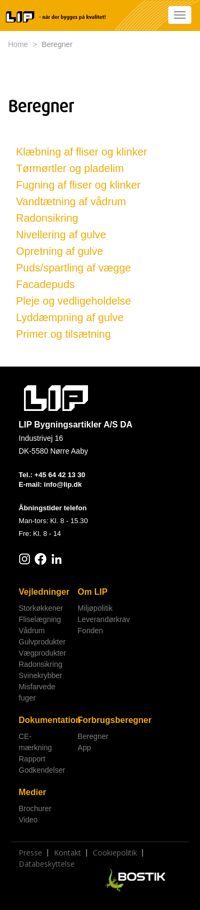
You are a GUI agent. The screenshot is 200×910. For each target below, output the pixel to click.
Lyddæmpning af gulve (70, 317)
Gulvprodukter (42, 641)
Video (28, 819)
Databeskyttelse (47, 864)
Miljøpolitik (95, 608)
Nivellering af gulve (61, 234)
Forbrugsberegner (103, 720)
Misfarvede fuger (37, 692)
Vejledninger (44, 591)
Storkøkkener (41, 608)
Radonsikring (47, 218)
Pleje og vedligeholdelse (73, 301)
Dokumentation (44, 720)
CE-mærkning (35, 742)
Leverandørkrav (103, 619)
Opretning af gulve (59, 251)
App (84, 747)
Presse (30, 853)
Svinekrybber (40, 675)
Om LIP (93, 591)
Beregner (93, 736)
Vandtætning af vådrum (71, 201)
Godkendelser (42, 770)
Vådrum (32, 630)
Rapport (32, 759)
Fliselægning (40, 619)
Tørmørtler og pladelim (70, 168)
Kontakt (67, 853)
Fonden (90, 630)
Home (18, 44)
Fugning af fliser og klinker (78, 185)
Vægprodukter (42, 653)
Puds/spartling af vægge (73, 268)
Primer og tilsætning (63, 334)
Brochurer (35, 808)
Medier (32, 792)
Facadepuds (45, 284)
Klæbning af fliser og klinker (81, 152)
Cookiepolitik (115, 853)
